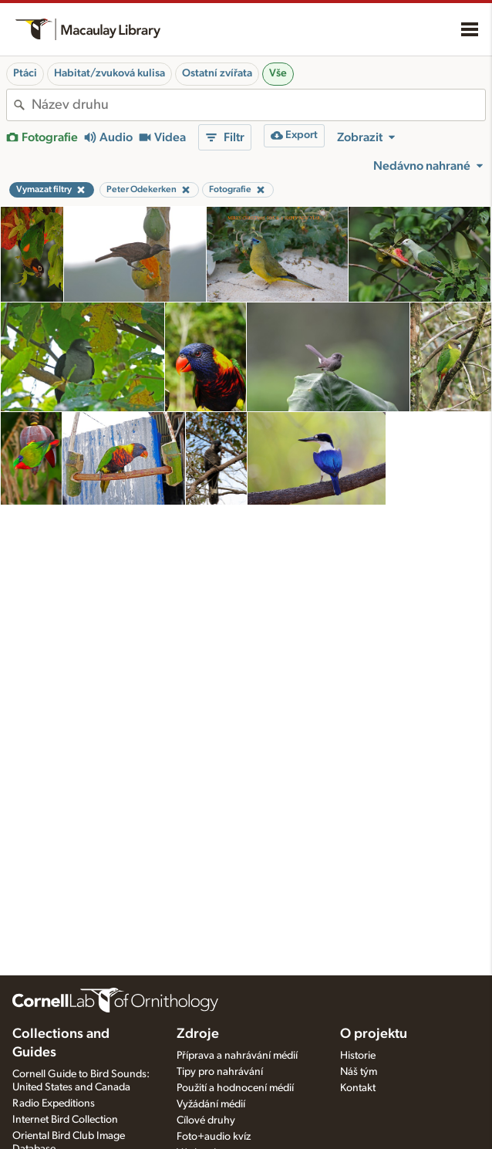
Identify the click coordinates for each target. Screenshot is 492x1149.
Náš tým (358, 1071)
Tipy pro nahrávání (220, 1071)
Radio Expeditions (53, 1103)
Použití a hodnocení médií (235, 1088)
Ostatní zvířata (217, 73)
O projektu (373, 1034)
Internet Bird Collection (65, 1119)
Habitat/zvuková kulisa (109, 73)
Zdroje (198, 1034)
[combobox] (258, 105)
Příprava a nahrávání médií (237, 1055)
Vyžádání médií (211, 1104)
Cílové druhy (206, 1120)
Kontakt (358, 1088)
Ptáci (25, 73)
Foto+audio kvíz (214, 1136)
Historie (358, 1055)
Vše (278, 73)
